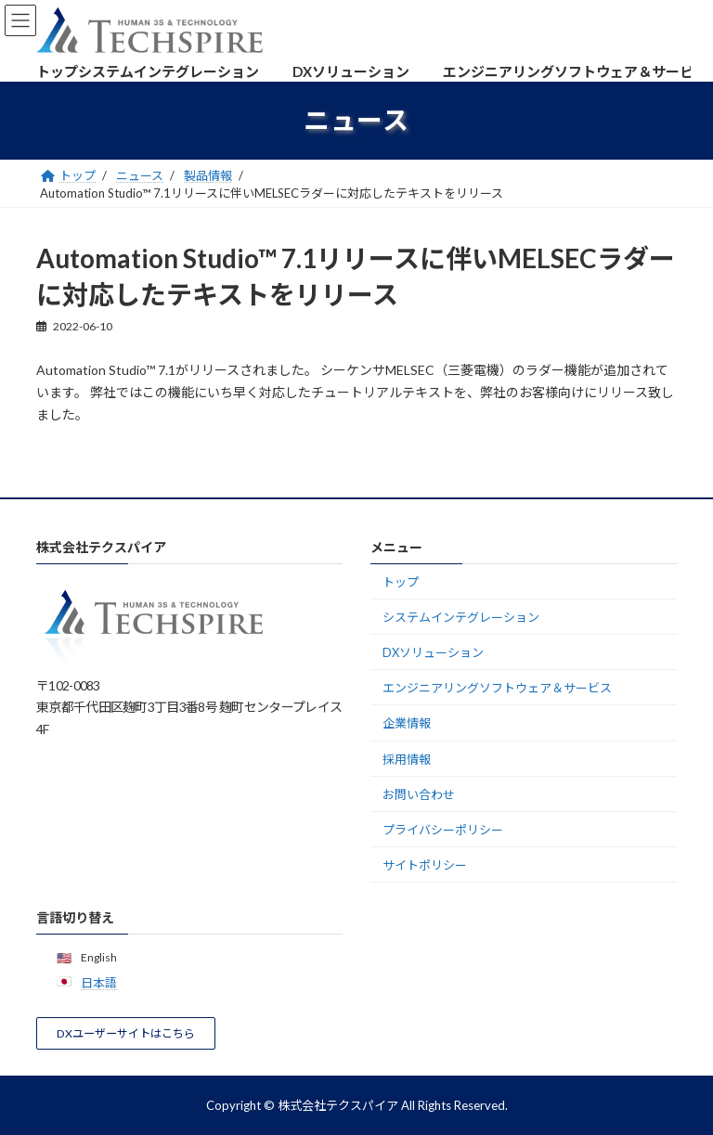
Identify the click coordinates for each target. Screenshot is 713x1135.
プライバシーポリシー (442, 829)
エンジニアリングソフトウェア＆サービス (497, 687)
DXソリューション (433, 652)
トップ (400, 581)
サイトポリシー (424, 865)
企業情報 (406, 723)
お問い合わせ (418, 794)
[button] (125, 1033)
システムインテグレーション (460, 617)
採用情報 (406, 758)
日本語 (99, 982)
